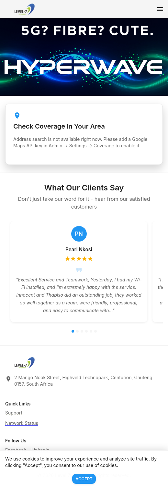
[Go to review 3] (82, 331)
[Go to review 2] (77, 331)
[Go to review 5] (91, 331)
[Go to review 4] (86, 331)
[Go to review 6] (95, 331)
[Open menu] (160, 9)
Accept (83, 479)
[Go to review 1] (73, 331)
